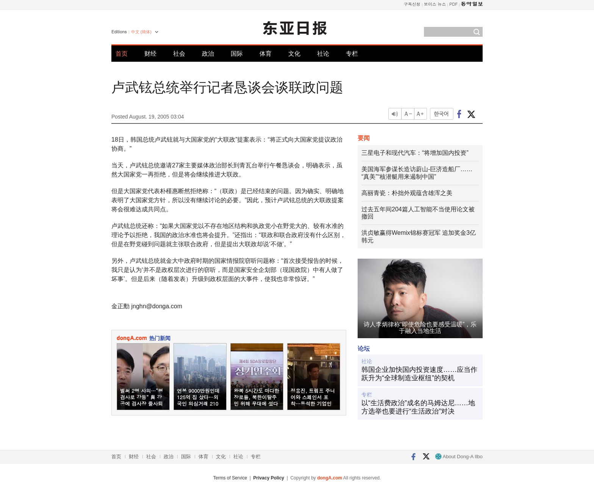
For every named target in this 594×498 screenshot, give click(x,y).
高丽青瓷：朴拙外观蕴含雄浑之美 (406, 193)
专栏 (352, 53)
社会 (179, 53)
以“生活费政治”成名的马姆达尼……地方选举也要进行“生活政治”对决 (418, 407)
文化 (294, 53)
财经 (150, 53)
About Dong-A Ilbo (459, 456)
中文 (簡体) (141, 32)
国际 (237, 53)
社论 (323, 53)
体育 (265, 53)
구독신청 (412, 4)
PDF (453, 4)
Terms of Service (230, 478)
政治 (208, 53)
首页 (122, 53)
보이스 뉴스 (435, 4)
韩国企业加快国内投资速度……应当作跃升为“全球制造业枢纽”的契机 (419, 374)
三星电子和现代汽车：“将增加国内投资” (415, 153)
